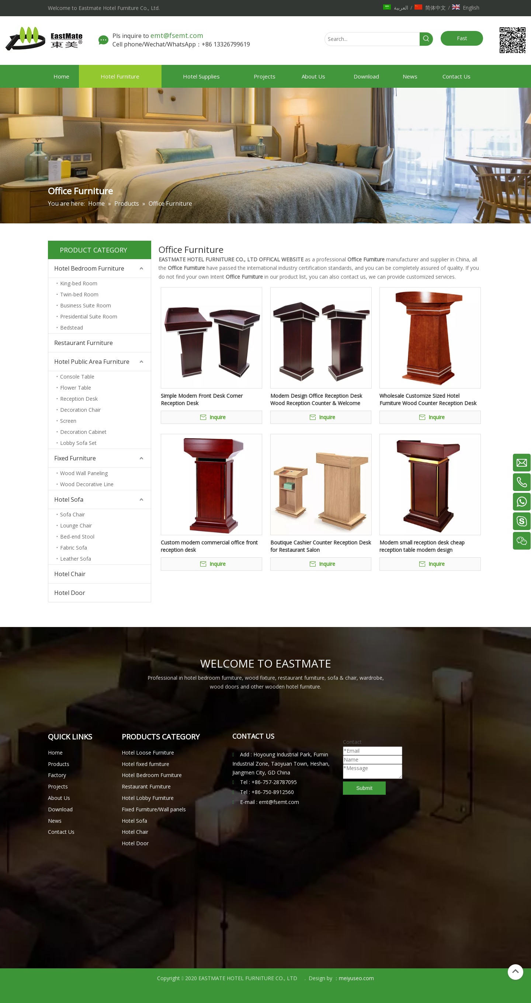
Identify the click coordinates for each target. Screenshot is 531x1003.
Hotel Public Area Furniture (91, 362)
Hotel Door (69, 593)
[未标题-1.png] (512, 40)
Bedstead (71, 327)
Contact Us (61, 831)
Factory (57, 775)
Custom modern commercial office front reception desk (209, 546)
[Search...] (372, 39)
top (515, 971)
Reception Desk (79, 398)
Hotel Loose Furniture (148, 752)
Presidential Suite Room (88, 316)
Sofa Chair (72, 514)
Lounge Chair (76, 525)
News (55, 820)
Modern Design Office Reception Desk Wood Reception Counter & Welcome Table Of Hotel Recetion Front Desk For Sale (317, 399)
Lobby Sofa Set (78, 442)
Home (55, 752)
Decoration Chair (80, 409)
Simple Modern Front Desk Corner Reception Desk (202, 399)
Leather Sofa (75, 558)
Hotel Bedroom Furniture (89, 268)
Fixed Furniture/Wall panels (154, 809)
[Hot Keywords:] (426, 39)
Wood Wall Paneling (84, 473)
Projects (58, 786)
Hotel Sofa (68, 499)
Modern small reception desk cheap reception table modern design (422, 546)
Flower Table (75, 387)
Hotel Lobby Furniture (148, 797)
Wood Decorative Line (87, 484)
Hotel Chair (70, 574)
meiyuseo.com (356, 978)
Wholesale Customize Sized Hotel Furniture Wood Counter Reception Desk (427, 399)
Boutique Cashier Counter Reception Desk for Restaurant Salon (320, 546)
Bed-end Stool (77, 536)
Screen (68, 420)
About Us (59, 797)
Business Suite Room (85, 305)
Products (58, 763)
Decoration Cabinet (83, 431)
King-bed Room (78, 283)
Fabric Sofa (73, 547)
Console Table (77, 376)
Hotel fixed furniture (145, 763)
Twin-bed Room (79, 294)
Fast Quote (461, 40)
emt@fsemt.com (177, 35)
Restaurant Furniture (83, 343)
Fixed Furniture (75, 458)
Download (60, 809)
